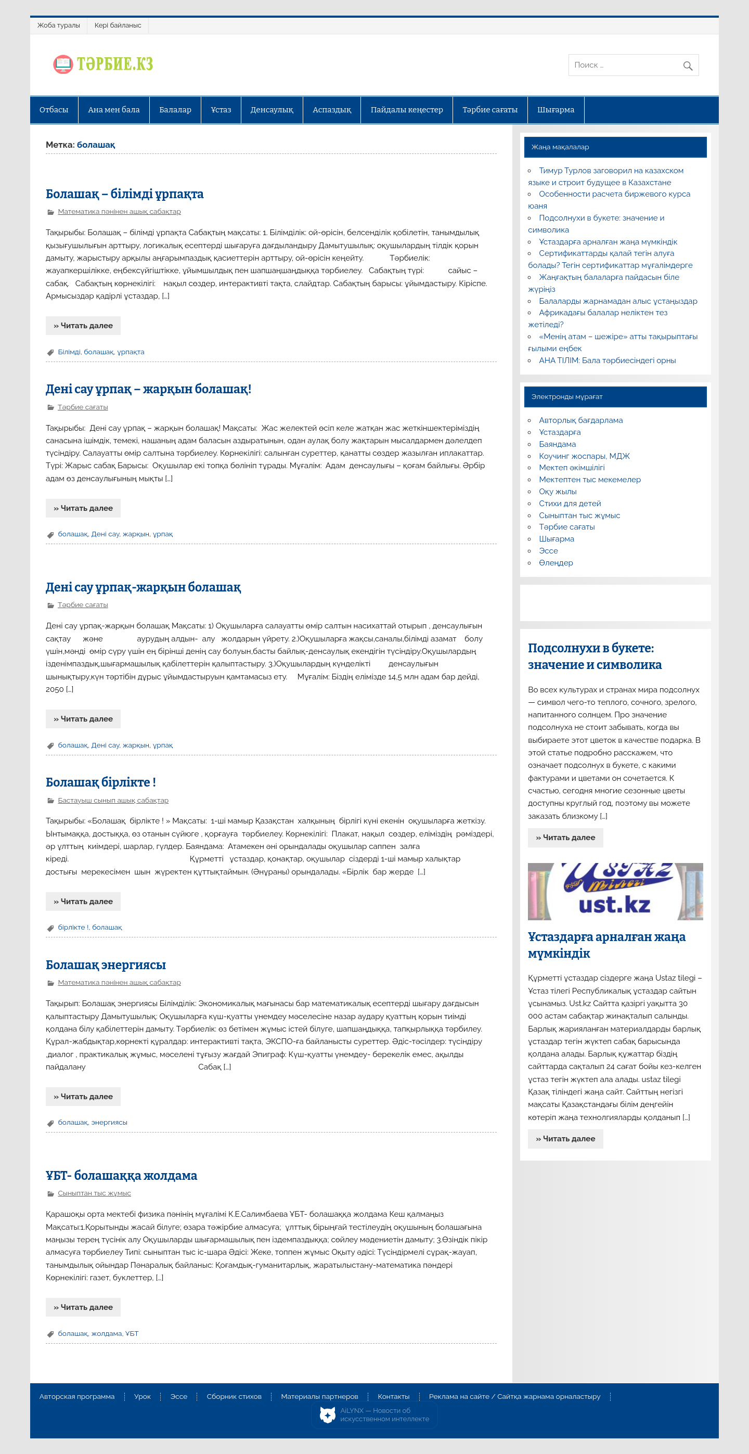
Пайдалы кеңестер (407, 109)
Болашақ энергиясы (106, 965)
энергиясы (109, 1122)
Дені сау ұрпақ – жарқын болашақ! (149, 389)
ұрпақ (163, 534)
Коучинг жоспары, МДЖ (584, 456)
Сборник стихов (234, 1396)
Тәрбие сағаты (490, 109)
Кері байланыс (118, 25)
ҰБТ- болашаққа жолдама (122, 1176)
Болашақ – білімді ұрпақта (125, 194)
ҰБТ (132, 1333)
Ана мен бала (114, 109)
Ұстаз (221, 109)
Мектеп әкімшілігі (572, 467)
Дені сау (105, 534)
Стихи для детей (570, 503)
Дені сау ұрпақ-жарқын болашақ (143, 588)
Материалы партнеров (319, 1396)
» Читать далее (83, 325)
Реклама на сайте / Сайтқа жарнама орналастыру (515, 1396)
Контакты (393, 1396)
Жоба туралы (58, 25)
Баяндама (557, 444)
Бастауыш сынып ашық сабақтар (113, 800)
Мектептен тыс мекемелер (590, 479)
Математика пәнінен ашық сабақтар (119, 211)
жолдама (106, 1333)
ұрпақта (130, 352)
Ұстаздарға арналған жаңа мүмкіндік (608, 242)
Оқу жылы (558, 491)
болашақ (98, 352)
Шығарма (556, 109)
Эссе (548, 551)
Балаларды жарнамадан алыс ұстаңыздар (618, 301)
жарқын (136, 534)
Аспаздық (332, 109)
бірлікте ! (73, 927)
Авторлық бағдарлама (581, 420)
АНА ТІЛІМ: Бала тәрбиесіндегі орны (607, 360)
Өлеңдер (556, 563)
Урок (142, 1396)
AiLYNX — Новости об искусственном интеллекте (385, 1415)
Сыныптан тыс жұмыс (94, 1193)
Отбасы (54, 109)
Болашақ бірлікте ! (101, 783)
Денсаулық (272, 109)
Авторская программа (77, 1396)
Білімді (69, 352)
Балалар (175, 109)
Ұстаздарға (560, 432)
